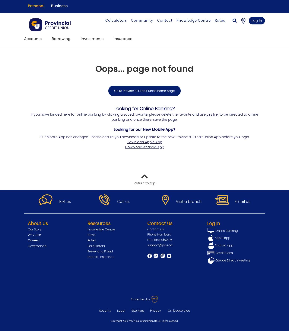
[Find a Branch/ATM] (243, 20)
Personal (36, 6)
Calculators (116, 20)
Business (59, 6)
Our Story (35, 229)
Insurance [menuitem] (123, 39)
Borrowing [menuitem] (61, 39)
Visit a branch (189, 202)
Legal (121, 310)
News (91, 234)
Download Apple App (144, 142)
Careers (34, 240)
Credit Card (220, 252)
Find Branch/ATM (159, 239)
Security (105, 310)
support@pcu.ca (159, 245)
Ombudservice (179, 310)
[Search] (234, 21)
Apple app (222, 237)
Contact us (155, 229)
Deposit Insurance (100, 256)
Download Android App (144, 147)
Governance (37, 246)
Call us (123, 202)
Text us (64, 202)
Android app (224, 245)
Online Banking (226, 230)
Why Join (34, 234)
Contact (164, 20)
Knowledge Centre (193, 20)
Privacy (155, 310)
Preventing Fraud (100, 251)
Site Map (137, 310)
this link (212, 114)
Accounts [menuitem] (33, 39)
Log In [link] (257, 21)
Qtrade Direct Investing (228, 260)
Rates (220, 20)
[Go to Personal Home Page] (56, 24)
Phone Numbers (159, 234)
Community (142, 20)
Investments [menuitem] (92, 39)
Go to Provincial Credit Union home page (144, 90)
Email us (242, 202)
